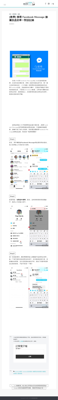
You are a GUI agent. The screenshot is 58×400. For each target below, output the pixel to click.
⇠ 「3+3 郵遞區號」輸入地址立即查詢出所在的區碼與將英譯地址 (29, 385)
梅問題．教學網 (29, 4)
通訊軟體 (20, 373)
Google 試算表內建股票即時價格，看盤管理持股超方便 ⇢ (29, 388)
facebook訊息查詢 (27, 371)
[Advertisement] (29, 36)
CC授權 (21, 341)
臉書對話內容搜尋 (37, 371)
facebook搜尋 (18, 371)
